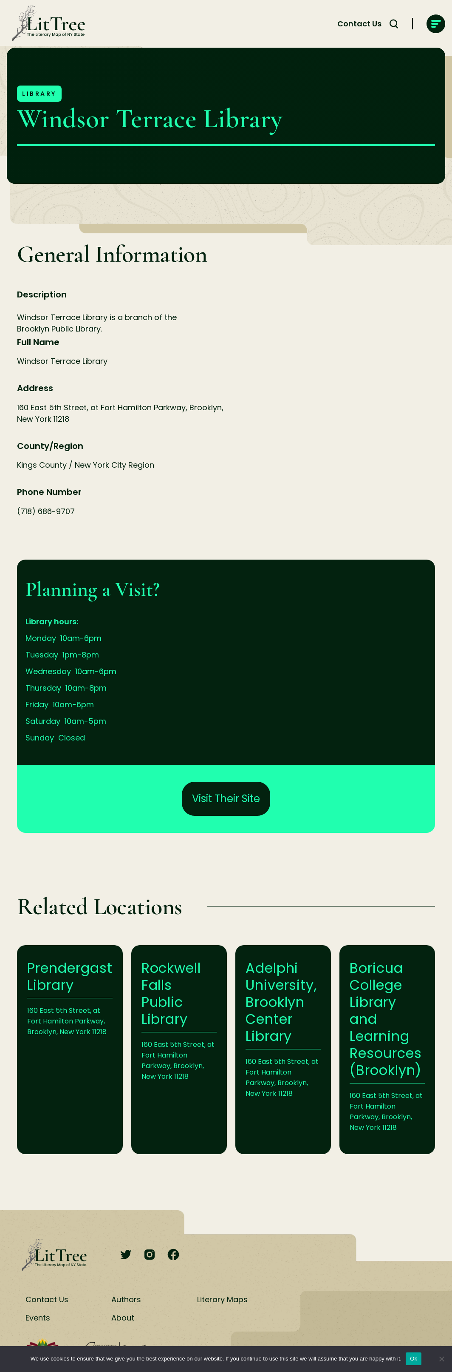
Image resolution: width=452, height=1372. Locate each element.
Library (39, 93)
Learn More (70, 1049)
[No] (441, 1359)
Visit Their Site (226, 799)
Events (37, 1317)
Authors (126, 1299)
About (122, 1317)
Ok (413, 1358)
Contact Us (46, 1299)
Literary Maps (222, 1299)
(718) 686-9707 (46, 511)
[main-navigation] (436, 23)
